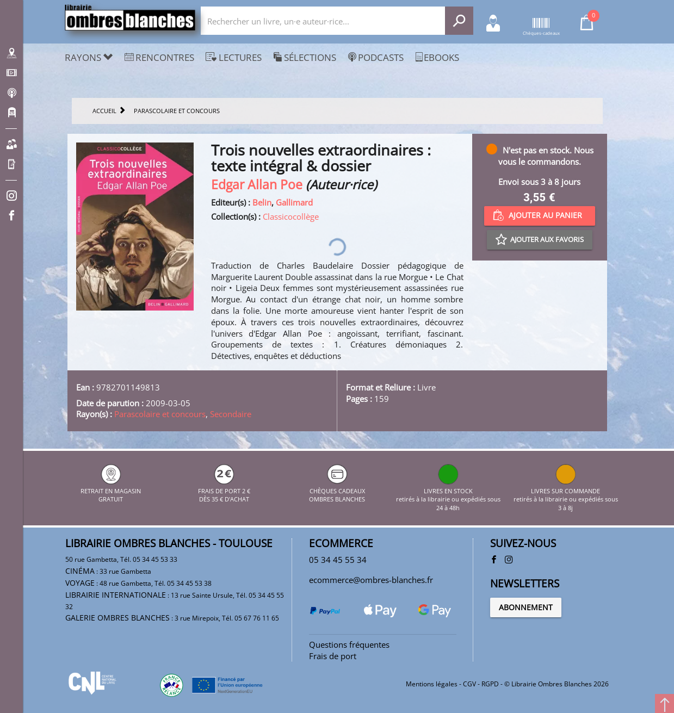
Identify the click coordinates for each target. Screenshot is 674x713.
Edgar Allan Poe (256, 184)
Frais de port (332, 655)
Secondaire (230, 413)
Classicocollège (291, 216)
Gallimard (294, 202)
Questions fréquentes (349, 644)
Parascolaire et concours (160, 413)
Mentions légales (431, 684)
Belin (261, 202)
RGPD (490, 684)
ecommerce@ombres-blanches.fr (371, 579)
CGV (469, 684)
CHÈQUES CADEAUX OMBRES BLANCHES (337, 490)
